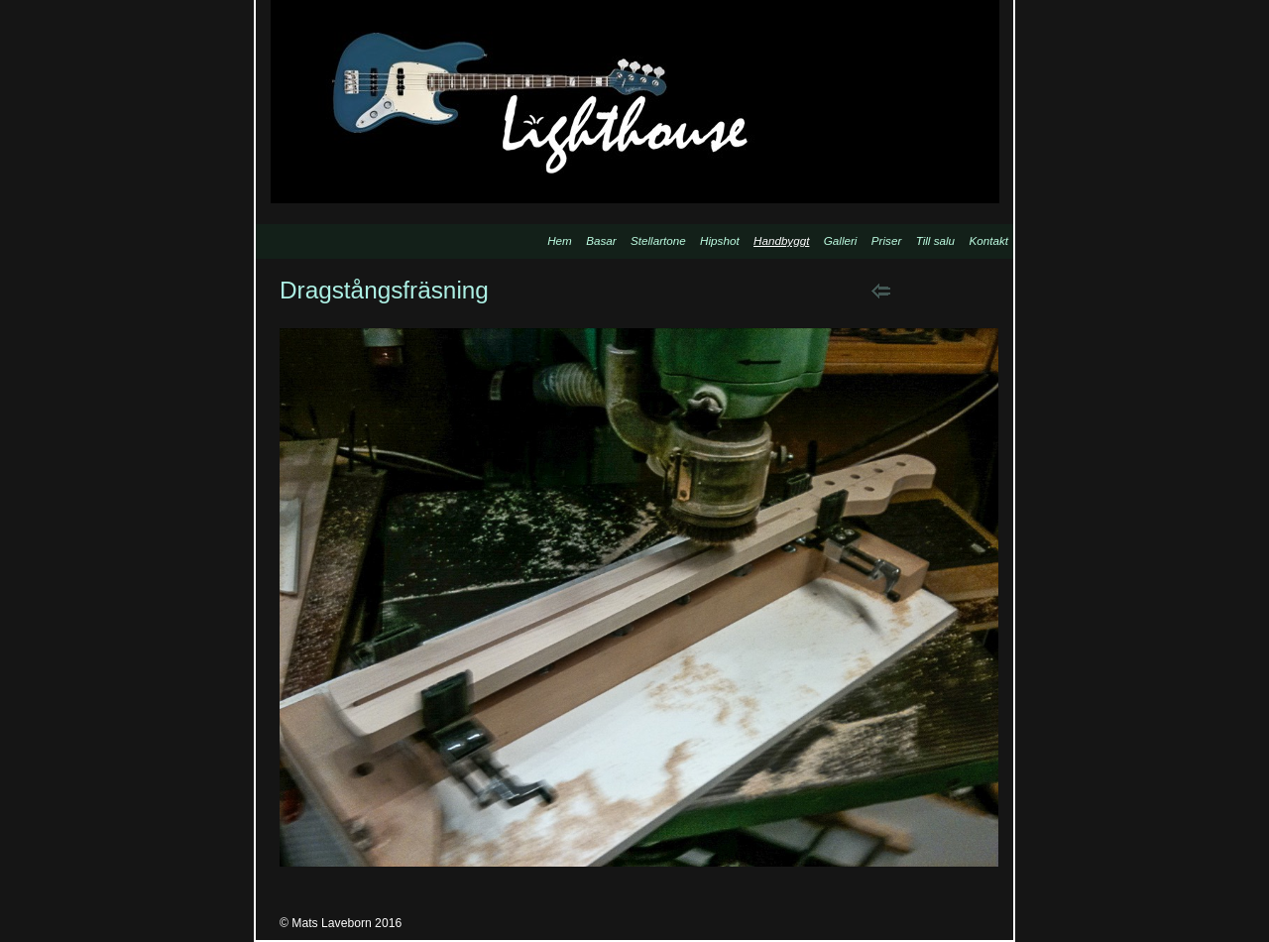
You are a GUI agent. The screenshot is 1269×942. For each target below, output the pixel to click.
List (982, 290)
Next (931, 290)
